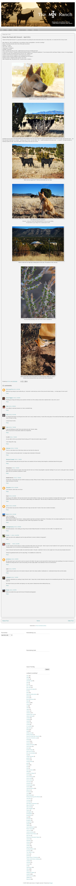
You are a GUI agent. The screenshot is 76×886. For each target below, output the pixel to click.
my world (28, 801)
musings (28, 800)
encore (27, 741)
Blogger (51, 883)
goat (27, 763)
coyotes (28, 722)
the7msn (8, 543)
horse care (28, 778)
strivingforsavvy (10, 526)
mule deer (28, 798)
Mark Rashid (29, 795)
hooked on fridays (30, 773)
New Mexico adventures (31, 803)
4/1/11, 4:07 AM (16, 389)
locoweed (28, 791)
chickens (28, 712)
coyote (27, 721)
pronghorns (28, 822)
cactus (27, 704)
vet (27, 865)
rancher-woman (29, 832)
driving (27, 739)
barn (27, 684)
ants (27, 682)
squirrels (28, 847)
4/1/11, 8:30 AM (14, 487)
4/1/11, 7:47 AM (14, 448)
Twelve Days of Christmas (32, 857)
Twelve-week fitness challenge (33, 859)
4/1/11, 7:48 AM (18, 459)
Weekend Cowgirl (10, 459)
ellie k (7, 505)
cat (27, 706)
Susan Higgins (9, 397)
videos (27, 870)
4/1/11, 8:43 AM (12, 505)
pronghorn (28, 820)
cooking (28, 719)
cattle (27, 709)
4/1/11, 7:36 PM (14, 577)
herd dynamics (29, 769)
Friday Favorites (30, 756)
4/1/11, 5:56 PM (12, 568)
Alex (27, 677)
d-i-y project (29, 726)
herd (27, 768)
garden (27, 758)
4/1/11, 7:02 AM (12, 427)
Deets (27, 729)
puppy (27, 823)
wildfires (28, 877)
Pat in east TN (9, 389)
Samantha (8, 487)
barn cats (28, 687)
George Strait (29, 761)
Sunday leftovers (30, 848)
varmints (28, 862)
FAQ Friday (28, 746)
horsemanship (29, 785)
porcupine (28, 818)
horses (27, 786)
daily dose (28, 727)
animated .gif (29, 680)
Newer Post (5, 620)
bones (27, 697)
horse (27, 774)
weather (28, 874)
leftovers (28, 790)
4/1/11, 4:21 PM (15, 543)
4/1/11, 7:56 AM (15, 467)
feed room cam (29, 751)
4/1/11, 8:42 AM (12, 496)
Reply (7, 393)
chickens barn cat (30, 714)
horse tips (28, 781)
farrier (27, 748)
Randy (7, 590)
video (27, 869)
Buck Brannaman (30, 699)
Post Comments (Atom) (41, 625)
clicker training (29, 716)
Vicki (7, 406)
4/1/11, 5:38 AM (16, 397)
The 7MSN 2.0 (29, 852)
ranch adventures (30, 827)
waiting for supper (30, 872)
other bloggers (29, 808)
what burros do (29, 875)
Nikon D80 (28, 806)
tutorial (27, 855)
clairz (7, 414)
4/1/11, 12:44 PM (15, 535)
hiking (27, 771)
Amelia (27, 679)
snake (27, 843)
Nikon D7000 (29, 805)
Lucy (27, 793)
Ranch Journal (29, 828)
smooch (28, 842)
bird (27, 690)
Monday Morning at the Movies (33, 796)
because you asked (30, 689)
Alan (27, 675)
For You (35, 30)
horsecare (28, 783)
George (28, 759)
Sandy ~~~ (8, 535)
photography (29, 813)
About (10, 30)
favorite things (29, 749)
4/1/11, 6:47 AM (12, 414)
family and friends (30, 744)
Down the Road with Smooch (32, 736)
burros (27, 702)
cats (27, 707)
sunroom (28, 850)
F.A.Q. (15, 30)
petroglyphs (29, 811)
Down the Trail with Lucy (31, 737)
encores (28, 743)
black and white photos (31, 694)
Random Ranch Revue (31, 833)
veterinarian (29, 867)
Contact (29, 30)
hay (27, 766)
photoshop (28, 815)
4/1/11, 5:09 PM (14, 559)
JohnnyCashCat (30, 788)
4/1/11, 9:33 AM (12, 514)
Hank (27, 764)
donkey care (29, 732)
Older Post (71, 620)
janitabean (8, 559)
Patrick (27, 810)
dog (27, 731)
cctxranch (8, 577)
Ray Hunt (28, 835)
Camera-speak (23, 30)
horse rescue (29, 780)
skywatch (28, 840)
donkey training (29, 734)
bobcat (27, 695)
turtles (27, 854)
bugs (27, 701)
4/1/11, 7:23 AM (13, 437)
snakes (28, 845)
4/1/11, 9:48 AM (17, 526)
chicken (28, 711)
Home (5, 30)
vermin (27, 864)
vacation (28, 860)
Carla (7, 427)
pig (27, 817)
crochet (28, 724)
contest (28, 717)
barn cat (28, 685)
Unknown (8, 448)
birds (27, 692)
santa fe (28, 838)
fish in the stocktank (30, 753)
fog (27, 754)
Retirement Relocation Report (32, 837)
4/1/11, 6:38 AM (12, 406)
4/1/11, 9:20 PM (13, 590)
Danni (7, 514)
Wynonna (28, 879)
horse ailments (29, 776)
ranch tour (28, 830)
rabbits (27, 825)
